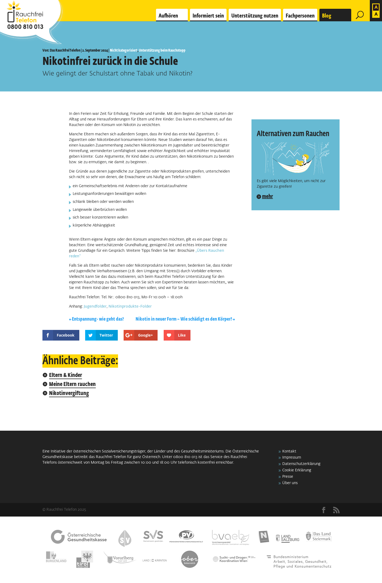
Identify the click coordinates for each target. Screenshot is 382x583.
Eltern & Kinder (65, 375)
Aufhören (168, 16)
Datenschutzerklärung (301, 464)
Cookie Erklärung (296, 470)
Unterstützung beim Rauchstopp (162, 50)
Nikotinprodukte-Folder (130, 306)
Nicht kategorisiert (123, 50)
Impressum (291, 457)
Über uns (290, 483)
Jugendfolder (95, 306)
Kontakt (289, 451)
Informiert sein (208, 16)
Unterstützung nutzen (254, 16)
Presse (287, 477)
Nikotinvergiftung (69, 393)
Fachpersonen (300, 16)
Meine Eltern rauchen (72, 384)
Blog (326, 16)
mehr (267, 196)
